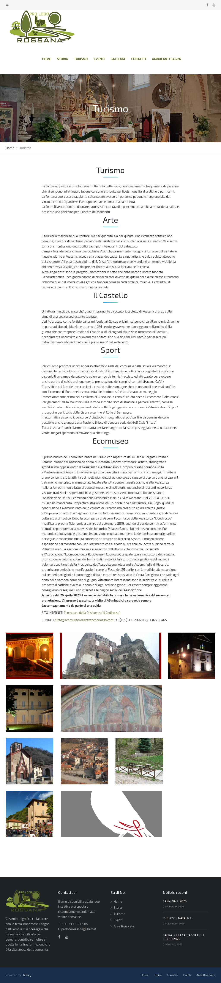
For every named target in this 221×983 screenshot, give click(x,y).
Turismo (119, 914)
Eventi (118, 920)
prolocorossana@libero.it (78, 929)
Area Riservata (124, 926)
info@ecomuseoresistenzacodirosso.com (85, 620)
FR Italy (26, 975)
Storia (118, 908)
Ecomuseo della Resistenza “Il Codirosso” (92, 613)
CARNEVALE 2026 (175, 901)
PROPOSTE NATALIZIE (177, 918)
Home (118, 902)
